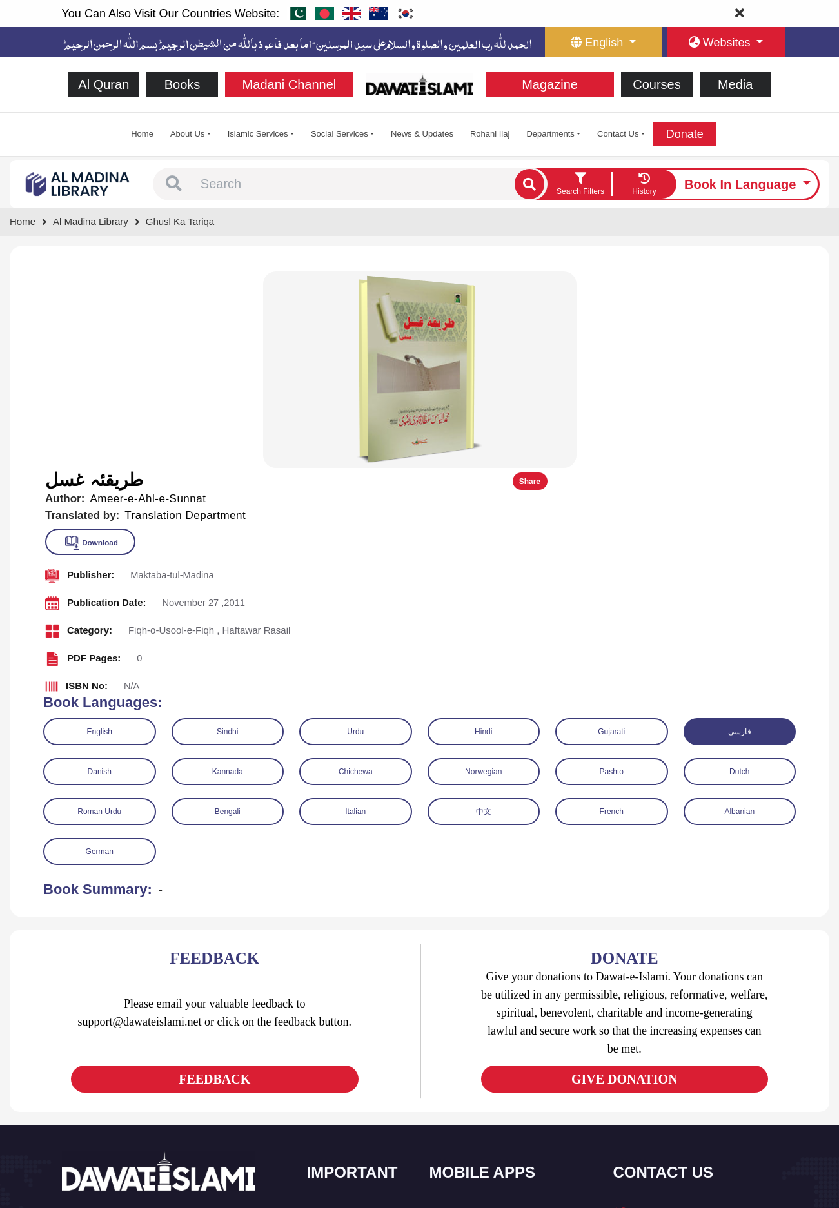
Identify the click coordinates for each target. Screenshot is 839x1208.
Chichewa (356, 573)
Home (142, 134)
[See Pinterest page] (166, 1079)
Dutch (739, 573)
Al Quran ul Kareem (482, 1044)
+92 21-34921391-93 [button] (675, 1018)
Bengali (228, 613)
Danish (100, 573)
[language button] (603, 42)
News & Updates (422, 134)
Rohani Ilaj (489, 134)
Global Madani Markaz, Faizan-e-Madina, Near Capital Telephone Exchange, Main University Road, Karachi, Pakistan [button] (698, 1128)
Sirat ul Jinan (470, 1017)
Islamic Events (350, 1071)
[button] (174, 184)
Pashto (612, 573)
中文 (483, 613)
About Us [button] (187, 134)
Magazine (550, 84)
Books (182, 84)
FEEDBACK (214, 881)
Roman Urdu (99, 613)
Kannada (227, 573)
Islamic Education (356, 1153)
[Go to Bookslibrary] (78, 183)
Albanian (739, 613)
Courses (656, 84)
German (100, 653)
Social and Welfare (358, 1017)
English (99, 533)
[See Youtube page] (120, 1079)
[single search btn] (529, 184)
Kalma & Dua (470, 1153)
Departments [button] (550, 134)
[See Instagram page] (143, 1079)
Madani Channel (289, 84)
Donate (685, 134)
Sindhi (227, 533)
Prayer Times (470, 1071)
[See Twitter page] (97, 1079)
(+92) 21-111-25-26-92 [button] (678, 1046)
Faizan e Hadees (477, 1099)
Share (785, 283)
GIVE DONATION (624, 881)
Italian (355, 613)
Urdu (355, 533)
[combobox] (354, 184)
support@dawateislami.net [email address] (685, 1074)
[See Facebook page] (74, 1079)
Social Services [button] (339, 134)
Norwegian (483, 573)
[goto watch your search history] (644, 184)
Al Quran (103, 84)
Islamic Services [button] (258, 134)
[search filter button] (580, 184)
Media (735, 84)
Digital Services (475, 1126)
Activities (339, 1126)
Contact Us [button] (617, 134)
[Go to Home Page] (419, 83)
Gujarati (611, 533)
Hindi (483, 533)
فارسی (739, 533)
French (612, 613)
